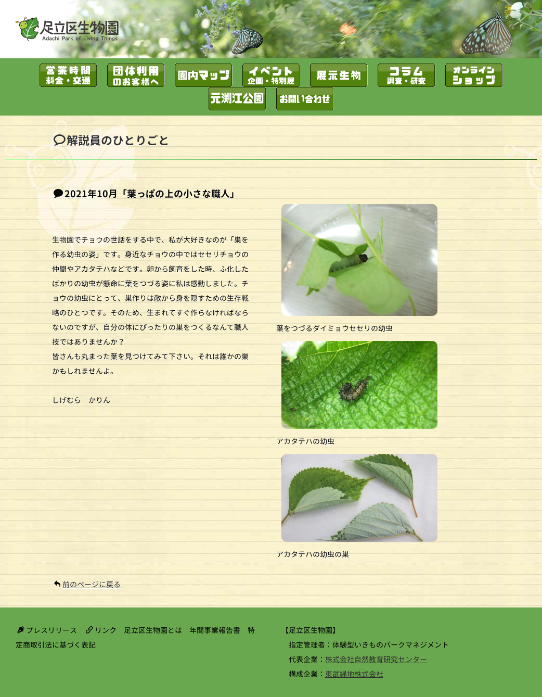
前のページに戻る (91, 584)
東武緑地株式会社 (354, 674)
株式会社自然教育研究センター (376, 659)
